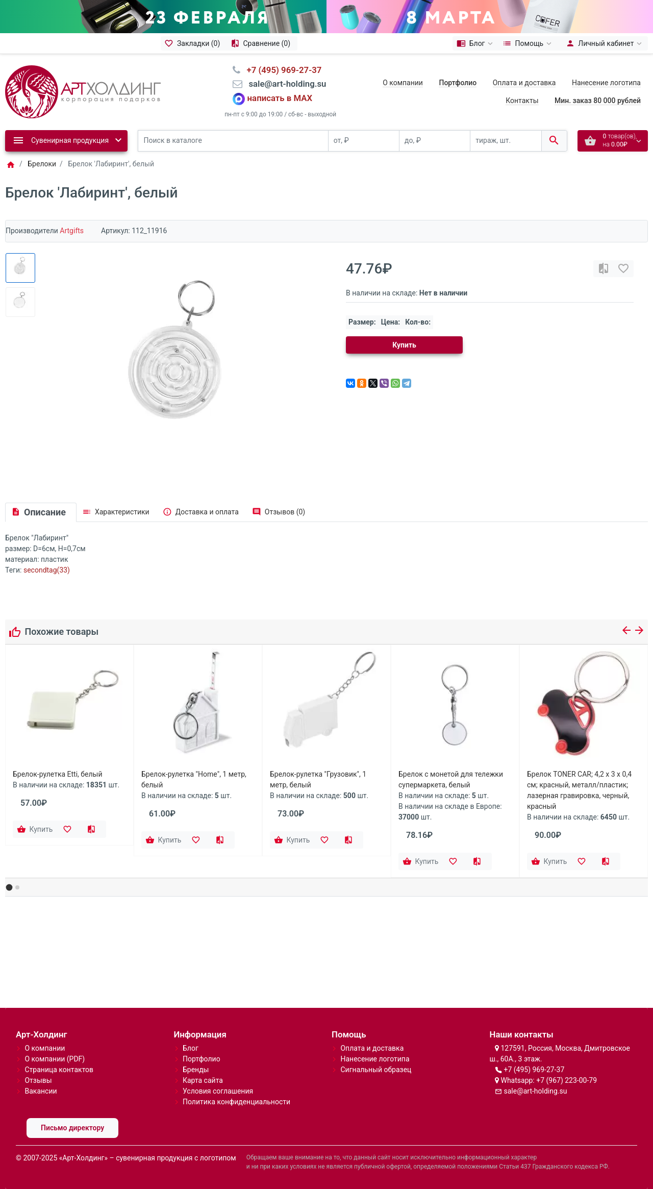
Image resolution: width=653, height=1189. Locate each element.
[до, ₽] (434, 141)
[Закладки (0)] (194, 43)
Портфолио (201, 1059)
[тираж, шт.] (505, 141)
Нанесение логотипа (606, 83)
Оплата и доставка (524, 83)
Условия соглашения (218, 1091)
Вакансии (40, 1091)
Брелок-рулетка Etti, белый (58, 774)
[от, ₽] (363, 141)
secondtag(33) (46, 570)
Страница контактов (58, 1070)
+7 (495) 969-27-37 (534, 1070)
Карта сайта (203, 1080)
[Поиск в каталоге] (233, 141)
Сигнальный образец (375, 1070)
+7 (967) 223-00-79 (566, 1080)
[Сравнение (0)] (262, 43)
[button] (9, 887)
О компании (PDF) (54, 1059)
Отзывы (38, 1080)
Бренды (196, 1070)
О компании (403, 83)
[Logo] (83, 91)
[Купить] (36, 829)
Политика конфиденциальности (236, 1102)
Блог (190, 1048)
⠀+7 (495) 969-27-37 (280, 70)
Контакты (522, 100)
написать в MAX (280, 98)
